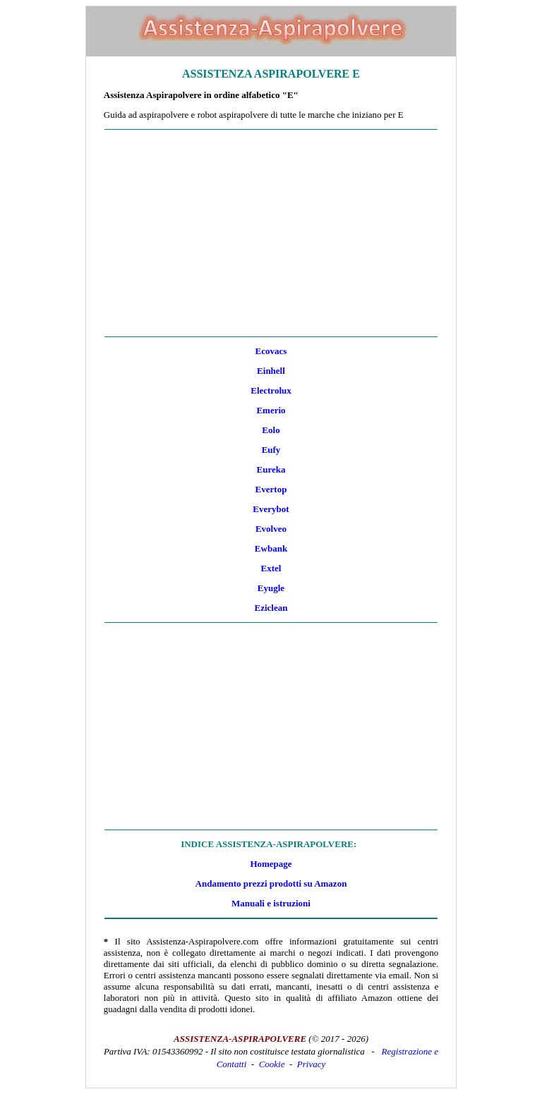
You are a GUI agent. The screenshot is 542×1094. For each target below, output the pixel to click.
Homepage (270, 863)
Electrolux (271, 390)
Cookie (272, 1064)
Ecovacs (271, 351)
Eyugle (271, 588)
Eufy (271, 449)
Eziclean (271, 607)
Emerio (270, 410)
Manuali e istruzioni (271, 903)
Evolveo (271, 528)
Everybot (271, 509)
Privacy (311, 1064)
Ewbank (271, 548)
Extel (271, 568)
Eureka (271, 469)
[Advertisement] (271, 233)
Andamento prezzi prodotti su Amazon (271, 883)
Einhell (271, 370)
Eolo (270, 430)
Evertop (271, 489)
